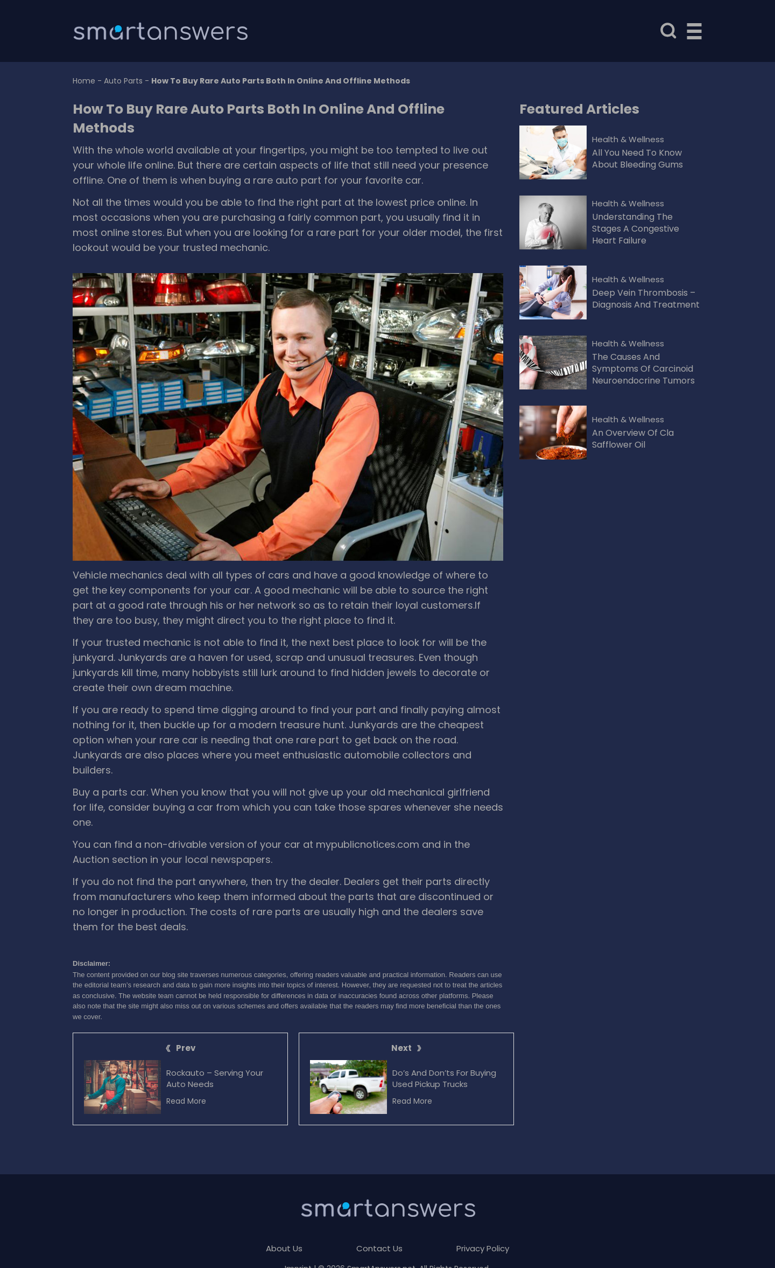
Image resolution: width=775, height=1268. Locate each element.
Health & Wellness (628, 139)
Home (84, 80)
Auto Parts (123, 80)
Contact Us (379, 1248)
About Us (284, 1248)
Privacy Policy (482, 1248)
